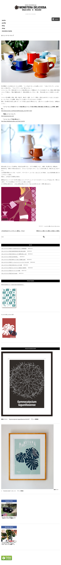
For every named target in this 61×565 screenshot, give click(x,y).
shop (3, 28)
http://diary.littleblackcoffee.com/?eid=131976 (13, 121)
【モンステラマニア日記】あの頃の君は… (9, 256)
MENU (56, 19)
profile (4, 23)
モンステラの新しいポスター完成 (7, 314)
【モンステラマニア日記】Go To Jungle (9, 273)
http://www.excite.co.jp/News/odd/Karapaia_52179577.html (16, 110)
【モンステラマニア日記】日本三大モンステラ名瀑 (11, 265)
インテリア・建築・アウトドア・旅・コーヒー (52, 226)
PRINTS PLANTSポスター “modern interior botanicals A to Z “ (12, 284)
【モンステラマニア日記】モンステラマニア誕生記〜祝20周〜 (13, 267)
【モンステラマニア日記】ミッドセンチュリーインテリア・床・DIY (15, 262)
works (4, 20)
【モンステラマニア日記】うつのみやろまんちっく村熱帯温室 (13, 248)
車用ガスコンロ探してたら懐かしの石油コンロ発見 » (48, 230)
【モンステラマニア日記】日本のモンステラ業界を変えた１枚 (13, 253)
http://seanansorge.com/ (7, 116)
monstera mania (7, 31)
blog (3, 25)
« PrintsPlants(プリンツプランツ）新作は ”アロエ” (13, 230)
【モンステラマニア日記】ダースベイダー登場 (10, 270)
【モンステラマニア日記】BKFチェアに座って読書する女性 (13, 259)
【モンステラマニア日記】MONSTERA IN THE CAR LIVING (13, 251)
